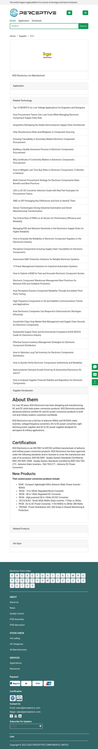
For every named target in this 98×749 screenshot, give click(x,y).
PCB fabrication (17, 625)
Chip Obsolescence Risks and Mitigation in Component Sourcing (43, 132)
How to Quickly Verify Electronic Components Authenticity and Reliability (47, 363)
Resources (15, 668)
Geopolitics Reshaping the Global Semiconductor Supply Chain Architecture (49, 125)
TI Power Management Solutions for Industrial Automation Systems (45, 266)
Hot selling (15, 638)
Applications (16, 663)
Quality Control (17, 613)
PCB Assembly (17, 619)
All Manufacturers (18, 649)
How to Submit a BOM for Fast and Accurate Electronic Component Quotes (48, 273)
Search (83, 26)
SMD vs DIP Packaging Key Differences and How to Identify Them (44, 201)
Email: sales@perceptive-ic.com (25, 708)
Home (13, 36)
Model (13, 20)
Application (23, 20)
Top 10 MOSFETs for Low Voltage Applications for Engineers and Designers (49, 107)
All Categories (16, 644)
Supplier (23, 36)
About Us (14, 602)
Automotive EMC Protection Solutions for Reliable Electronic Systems (46, 259)
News (12, 608)
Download (36, 20)
